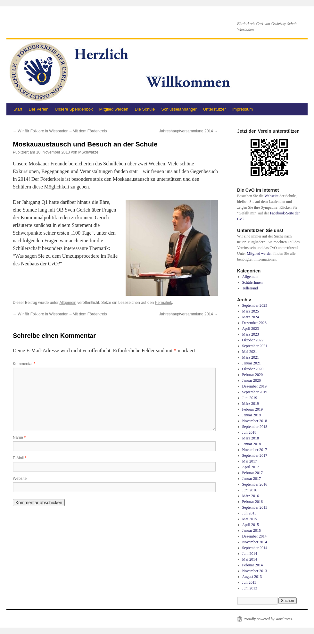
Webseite (271, 196)
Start (17, 109)
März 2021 (250, 357)
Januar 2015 (251, 530)
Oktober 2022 (252, 340)
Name (19, 437)
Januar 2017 (251, 478)
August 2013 (252, 576)
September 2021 (254, 346)
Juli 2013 (249, 582)
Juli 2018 (249, 432)
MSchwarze (88, 152)
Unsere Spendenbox (74, 109)
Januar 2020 (251, 380)
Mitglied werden (113, 109)
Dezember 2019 (254, 386)
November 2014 (254, 542)
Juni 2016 (249, 490)
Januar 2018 (251, 444)
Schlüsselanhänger (179, 109)
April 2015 (250, 524)
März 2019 (250, 403)
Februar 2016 (252, 501)
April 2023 (250, 328)
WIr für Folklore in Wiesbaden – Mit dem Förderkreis (60, 131)
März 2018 (250, 438)
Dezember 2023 (254, 323)
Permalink (163, 302)
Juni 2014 (249, 553)
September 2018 (254, 426)
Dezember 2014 (254, 536)
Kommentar (24, 364)
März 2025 (250, 311)
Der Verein (38, 109)
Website (20, 478)
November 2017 (254, 449)
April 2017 (250, 467)
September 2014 (254, 548)
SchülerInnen (252, 282)
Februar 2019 (252, 409)
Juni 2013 (249, 588)
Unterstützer (214, 109)
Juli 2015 (249, 513)
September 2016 (254, 484)
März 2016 (250, 496)
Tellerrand (250, 288)
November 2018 (254, 421)
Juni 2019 (249, 398)
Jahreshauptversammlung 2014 (188, 131)
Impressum (242, 109)
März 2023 (250, 334)
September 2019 (254, 392)
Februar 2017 (252, 473)
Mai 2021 (249, 351)
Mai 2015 (249, 519)
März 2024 (250, 317)
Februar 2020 (252, 374)
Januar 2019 (251, 415)
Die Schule (145, 109)
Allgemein (67, 302)
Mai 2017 (249, 461)
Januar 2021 (251, 363)
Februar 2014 (252, 565)
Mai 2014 (249, 559)
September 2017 (254, 455)
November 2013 (254, 571)
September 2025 (254, 305)
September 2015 (254, 507)
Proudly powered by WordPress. (268, 619)
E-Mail (19, 458)
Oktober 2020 (252, 369)
